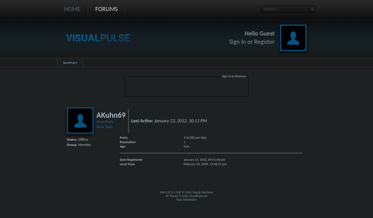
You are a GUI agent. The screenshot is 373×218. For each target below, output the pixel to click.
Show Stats (104, 127)
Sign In (237, 41)
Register (264, 41)
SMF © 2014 (183, 192)
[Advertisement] (186, 87)
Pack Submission (187, 199)
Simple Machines (203, 192)
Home (72, 9)
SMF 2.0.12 (166, 192)
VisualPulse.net (198, 196)
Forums (106, 9)
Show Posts (104, 121)
